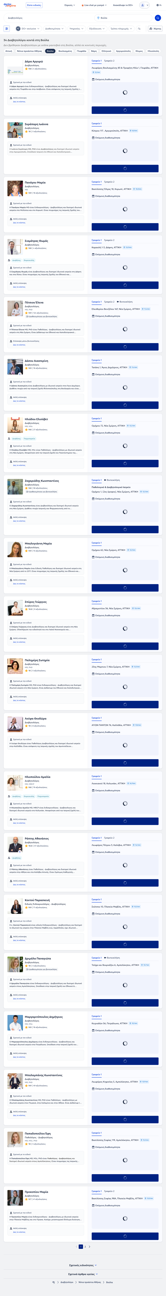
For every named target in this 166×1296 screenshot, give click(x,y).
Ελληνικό (106, 51)
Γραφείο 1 (97, 60)
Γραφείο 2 (109, 60)
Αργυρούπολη (123, 51)
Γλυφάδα (81, 51)
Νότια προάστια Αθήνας (29, 51)
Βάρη (94, 51)
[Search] (158, 18)
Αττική (8, 51)
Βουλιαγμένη (65, 51)
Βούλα (50, 51)
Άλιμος (139, 51)
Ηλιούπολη (153, 51)
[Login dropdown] (144, 5)
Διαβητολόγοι (65, 1282)
